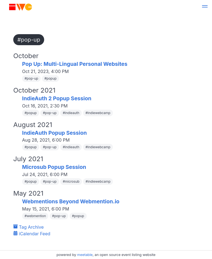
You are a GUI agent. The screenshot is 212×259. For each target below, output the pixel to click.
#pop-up (28, 39)
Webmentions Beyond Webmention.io (71, 201)
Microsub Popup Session (54, 167)
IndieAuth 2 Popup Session (56, 98)
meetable (85, 255)
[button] (204, 7)
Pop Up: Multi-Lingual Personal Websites (75, 64)
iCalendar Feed (31, 233)
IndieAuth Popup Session (54, 133)
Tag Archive (28, 227)
